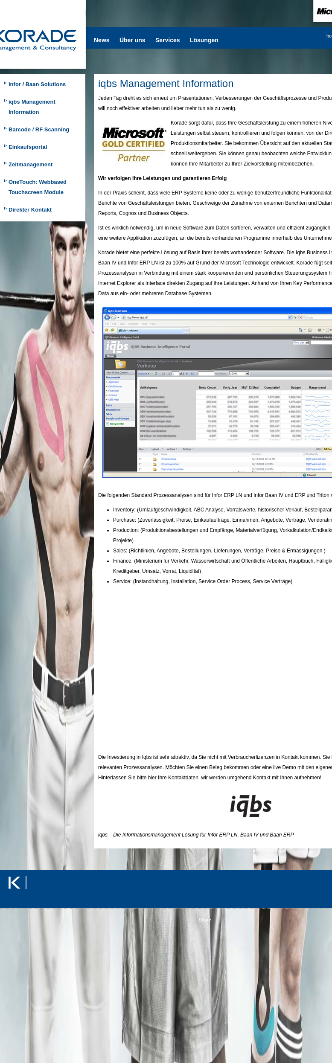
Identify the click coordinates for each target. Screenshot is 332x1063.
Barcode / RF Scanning (39, 129)
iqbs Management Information (32, 107)
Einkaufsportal (28, 147)
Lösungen (204, 40)
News (102, 40)
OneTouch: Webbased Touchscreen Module (38, 187)
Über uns (132, 40)
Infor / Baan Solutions (37, 84)
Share (204, 919)
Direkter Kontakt (30, 209)
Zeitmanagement (30, 164)
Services (167, 40)
